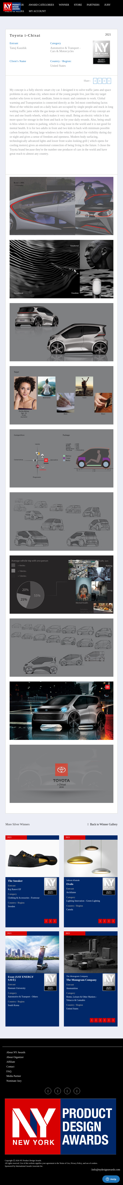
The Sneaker (15, 880)
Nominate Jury (14, 1080)
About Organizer (15, 1057)
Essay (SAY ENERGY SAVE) (20, 978)
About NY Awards (15, 1052)
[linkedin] (77, 1091)
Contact (10, 1066)
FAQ (8, 1071)
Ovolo (69, 884)
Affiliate (10, 1061)
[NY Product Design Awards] (12, 6)
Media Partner (13, 1076)
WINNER (64, 4)
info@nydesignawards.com (105, 1169)
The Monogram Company (81, 979)
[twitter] (57, 1091)
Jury (107, 4)
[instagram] (67, 1091)
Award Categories (41, 4)
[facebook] (48, 1091)
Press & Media (14, 11)
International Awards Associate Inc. (29, 1166)
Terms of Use (64, 1163)
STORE (78, 4)
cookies (94, 1163)
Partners (93, 4)
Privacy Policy (76, 1163)
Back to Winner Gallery (103, 824)
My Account (37, 11)
